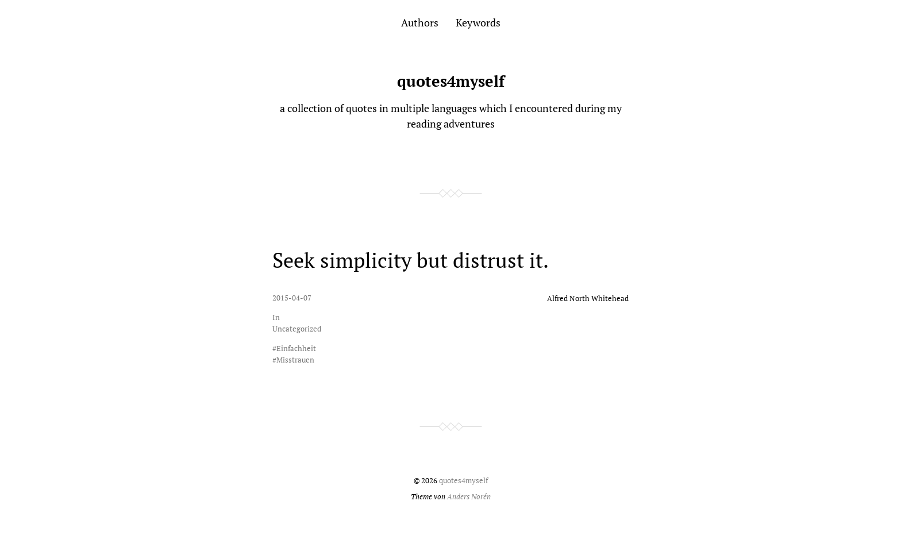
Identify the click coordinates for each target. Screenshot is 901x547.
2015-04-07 (291, 298)
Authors (419, 22)
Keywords (478, 22)
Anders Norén (469, 497)
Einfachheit (296, 348)
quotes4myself (451, 81)
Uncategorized (296, 329)
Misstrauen (295, 360)
